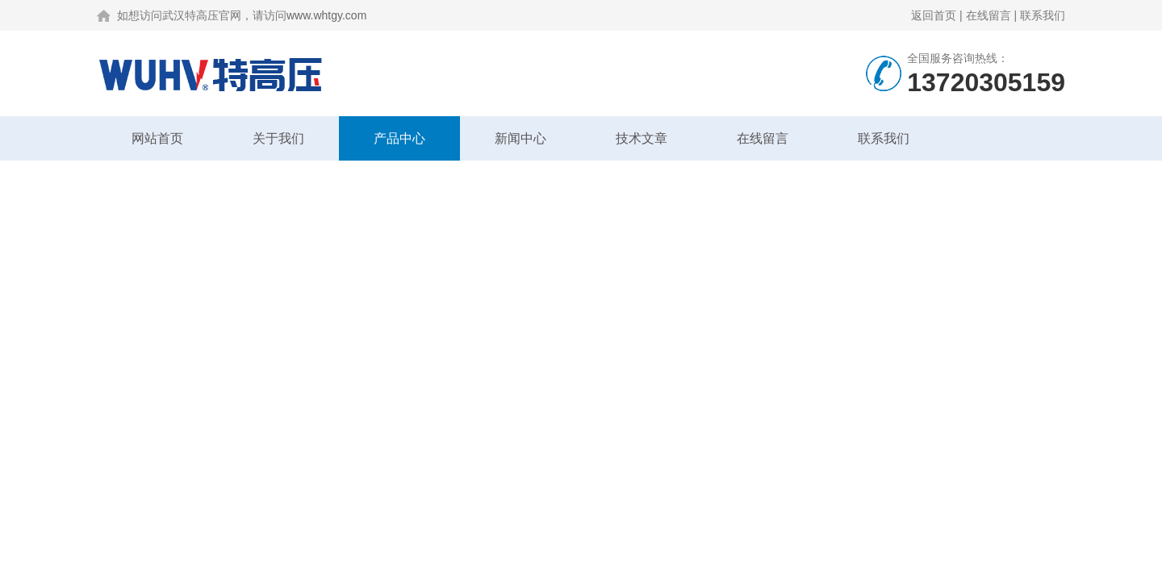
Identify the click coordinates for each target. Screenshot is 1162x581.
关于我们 (278, 138)
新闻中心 (520, 138)
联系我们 (1042, 15)
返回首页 (933, 15)
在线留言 (988, 15)
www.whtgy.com (326, 15)
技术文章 (641, 138)
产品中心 (399, 138)
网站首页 (157, 138)
